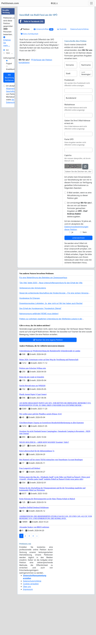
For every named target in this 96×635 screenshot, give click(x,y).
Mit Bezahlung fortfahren (9, 78)
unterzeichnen (78, 270)
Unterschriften (43, 61)
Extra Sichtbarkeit (29, 66)
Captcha (67, 187)
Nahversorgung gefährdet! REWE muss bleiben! (38, 346)
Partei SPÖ (69, 171)
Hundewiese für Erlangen (29, 330)
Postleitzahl (69, 112)
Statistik (61, 61)
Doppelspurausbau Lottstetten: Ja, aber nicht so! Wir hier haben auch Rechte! (50, 336)
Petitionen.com (10, 3)
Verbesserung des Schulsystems (32, 320)
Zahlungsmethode (11, 58)
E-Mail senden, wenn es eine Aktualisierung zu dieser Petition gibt (79, 228)
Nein (85, 264)
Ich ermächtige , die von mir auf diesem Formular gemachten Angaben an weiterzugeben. (79, 242)
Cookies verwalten (31, 616)
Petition (25, 61)
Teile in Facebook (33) (31, 54)
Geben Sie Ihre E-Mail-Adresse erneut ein (77, 154)
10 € (8, 53)
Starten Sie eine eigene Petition (48, 372)
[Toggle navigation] (91, 3)
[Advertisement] (56, 26)
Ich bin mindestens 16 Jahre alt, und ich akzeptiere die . (78, 257)
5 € (7, 50)
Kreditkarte (11, 69)
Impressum (28, 621)
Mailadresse (69, 136)
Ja (72, 264)
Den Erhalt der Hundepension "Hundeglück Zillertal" (40, 341)
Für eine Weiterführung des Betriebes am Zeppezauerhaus (43, 310)
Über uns (27, 619)
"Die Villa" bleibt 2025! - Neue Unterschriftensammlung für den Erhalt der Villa (50, 315)
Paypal (9, 63)
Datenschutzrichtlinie (79, 61)
